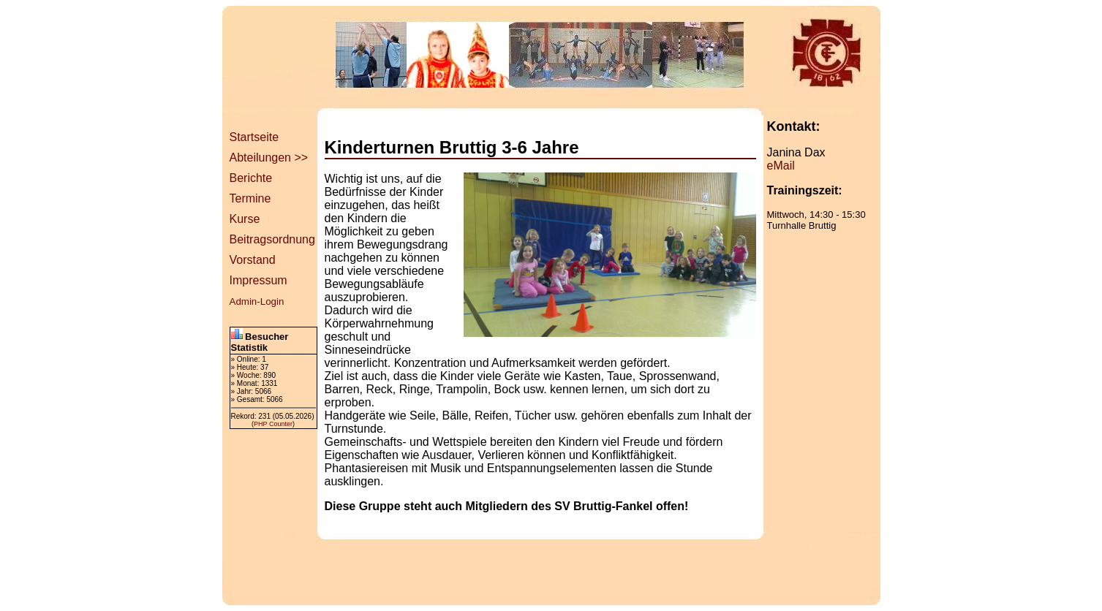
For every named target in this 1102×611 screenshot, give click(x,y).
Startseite (254, 137)
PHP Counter (273, 424)
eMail (781, 165)
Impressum (258, 280)
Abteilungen (261, 157)
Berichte (251, 178)
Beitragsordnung (272, 239)
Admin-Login (257, 301)
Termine (250, 198)
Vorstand (253, 260)
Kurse (245, 219)
